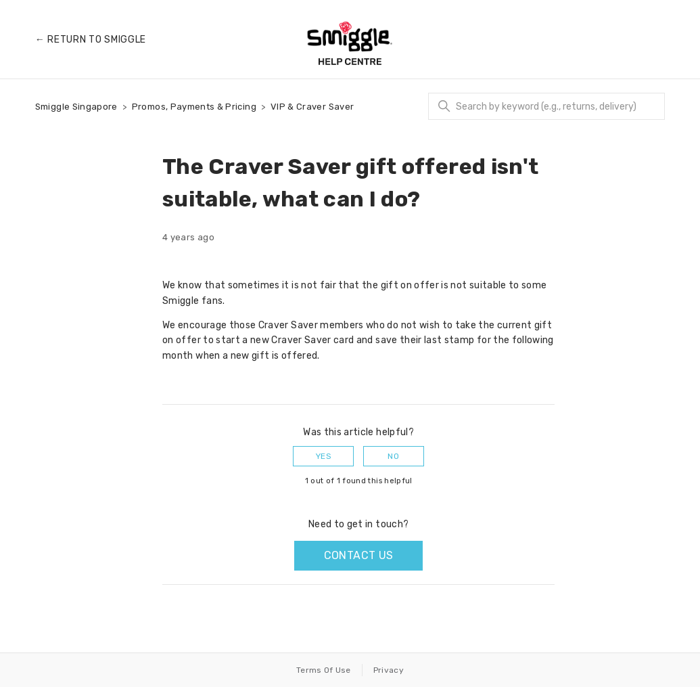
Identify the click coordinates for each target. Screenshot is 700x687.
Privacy (388, 670)
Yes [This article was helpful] (323, 456)
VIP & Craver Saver (312, 107)
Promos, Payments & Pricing (194, 107)
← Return (90, 39)
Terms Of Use (323, 670)
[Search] (546, 106)
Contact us (359, 555)
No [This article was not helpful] (393, 456)
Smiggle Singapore (76, 107)
